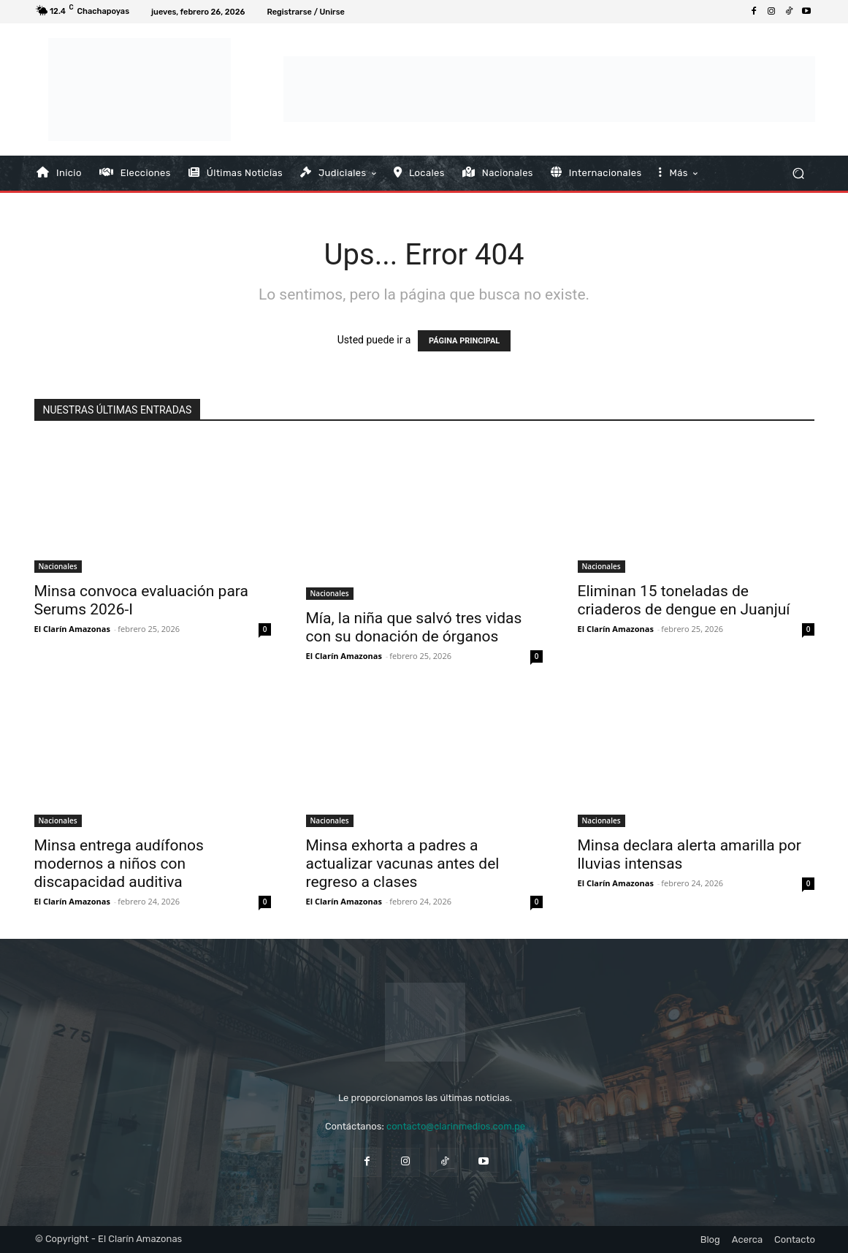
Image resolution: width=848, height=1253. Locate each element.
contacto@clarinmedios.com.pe (455, 1126)
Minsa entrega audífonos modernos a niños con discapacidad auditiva (119, 864)
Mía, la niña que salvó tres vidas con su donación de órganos (414, 627)
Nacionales (58, 566)
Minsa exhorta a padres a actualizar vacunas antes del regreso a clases (403, 864)
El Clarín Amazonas (72, 628)
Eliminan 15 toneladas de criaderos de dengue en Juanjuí (684, 600)
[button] (798, 173)
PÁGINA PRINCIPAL (464, 341)
